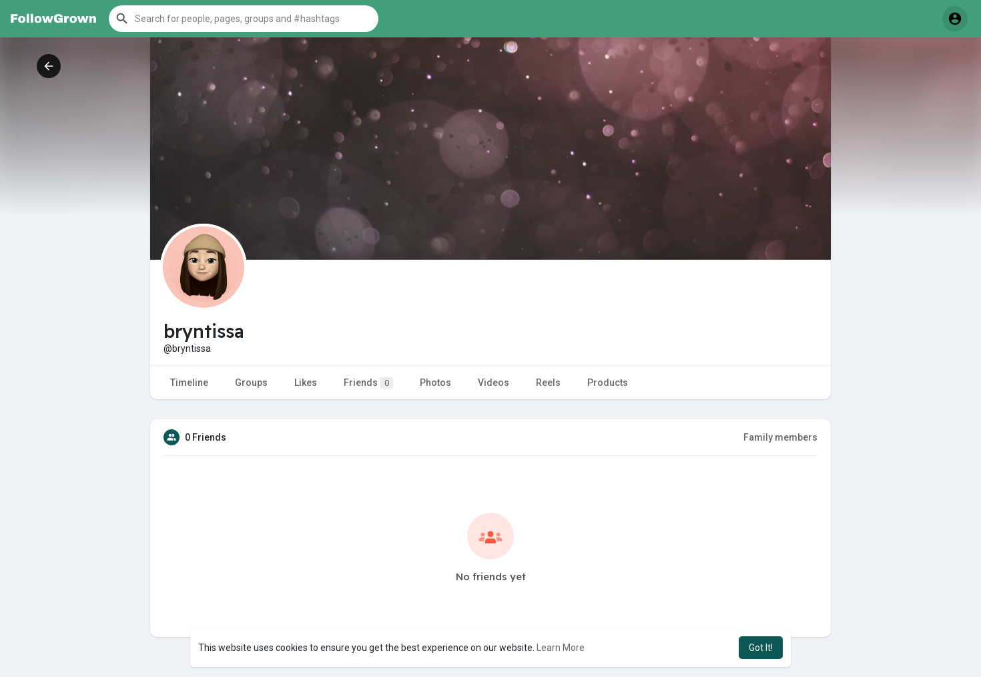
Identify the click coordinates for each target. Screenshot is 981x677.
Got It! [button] (761, 647)
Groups (251, 382)
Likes (305, 382)
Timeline (189, 382)
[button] (243, 18)
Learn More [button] (561, 647)
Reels (548, 382)
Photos (435, 382)
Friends (368, 383)
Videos (493, 382)
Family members (780, 437)
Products (607, 382)
